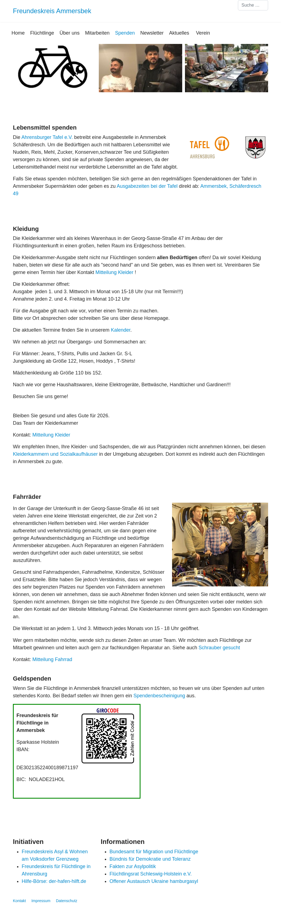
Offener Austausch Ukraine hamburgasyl (153, 881)
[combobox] (253, 5)
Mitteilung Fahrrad (52, 659)
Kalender (120, 330)
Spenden (125, 33)
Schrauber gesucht (219, 647)
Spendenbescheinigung (159, 695)
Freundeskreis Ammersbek (52, 11)
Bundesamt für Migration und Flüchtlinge (153, 851)
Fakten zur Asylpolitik (132, 866)
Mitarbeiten (97, 33)
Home (18, 33)
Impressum (40, 901)
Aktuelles (179, 33)
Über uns (70, 33)
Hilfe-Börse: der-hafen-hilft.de (54, 881)
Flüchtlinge (42, 33)
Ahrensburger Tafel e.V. (47, 137)
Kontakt (19, 901)
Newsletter (152, 33)
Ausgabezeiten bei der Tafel (147, 186)
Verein (203, 33)
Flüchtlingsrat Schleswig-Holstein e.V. (150, 874)
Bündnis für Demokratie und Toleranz (150, 859)
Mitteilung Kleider (115, 272)
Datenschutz (66, 901)
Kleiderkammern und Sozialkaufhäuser (55, 454)
